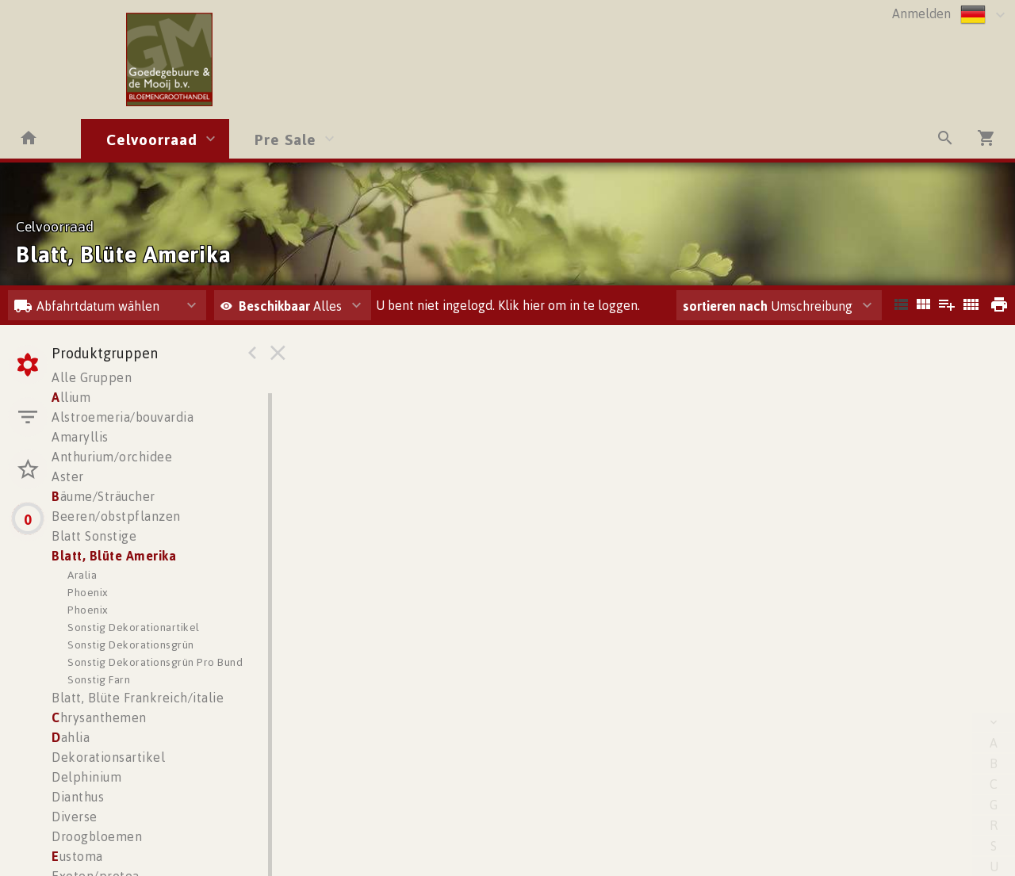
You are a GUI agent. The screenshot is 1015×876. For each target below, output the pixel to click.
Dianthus (78, 797)
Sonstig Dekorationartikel (133, 626)
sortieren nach (727, 306)
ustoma (77, 856)
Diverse (75, 816)
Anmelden (921, 13)
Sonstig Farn (98, 679)
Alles (281, 306)
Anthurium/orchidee (112, 457)
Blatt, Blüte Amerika (114, 556)
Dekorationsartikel (108, 757)
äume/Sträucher (103, 496)
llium (71, 397)
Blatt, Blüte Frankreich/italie (138, 698)
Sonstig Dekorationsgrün (130, 644)
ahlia (71, 737)
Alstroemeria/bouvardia (122, 417)
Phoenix (88, 592)
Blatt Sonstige (94, 536)
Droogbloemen (97, 836)
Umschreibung (767, 306)
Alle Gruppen (92, 377)
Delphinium (86, 777)
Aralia (82, 574)
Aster (68, 476)
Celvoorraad (151, 139)
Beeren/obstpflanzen (116, 516)
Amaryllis (80, 437)
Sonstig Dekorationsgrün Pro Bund (155, 661)
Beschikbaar (276, 306)
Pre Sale (285, 139)
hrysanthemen (99, 717)
